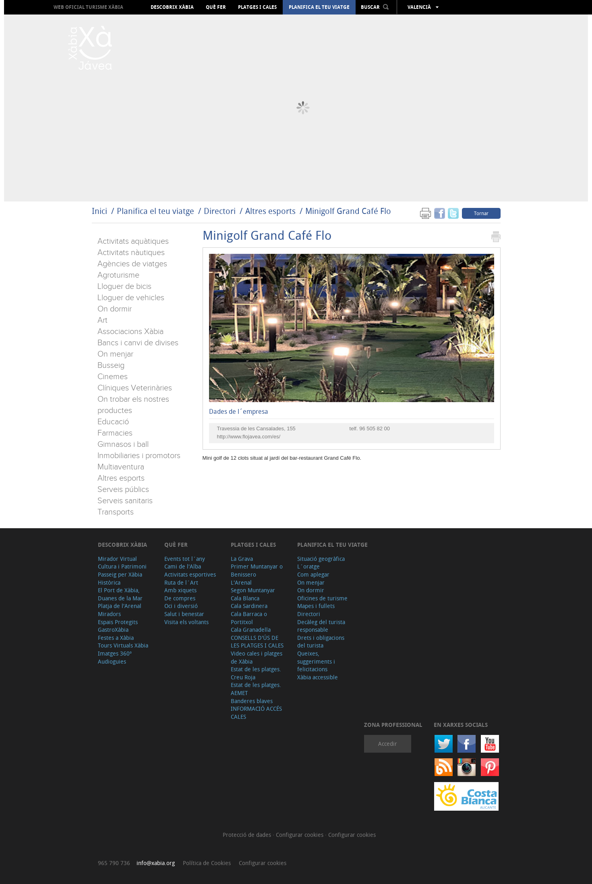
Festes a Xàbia (116, 637)
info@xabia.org (156, 863)
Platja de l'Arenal (119, 606)
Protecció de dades (248, 834)
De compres (179, 598)
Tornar (481, 213)
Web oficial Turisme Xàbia (88, 7)
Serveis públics (123, 489)
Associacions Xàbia (130, 331)
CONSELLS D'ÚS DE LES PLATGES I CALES (257, 642)
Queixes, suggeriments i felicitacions (316, 661)
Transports (115, 512)
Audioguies (112, 661)
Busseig (110, 365)
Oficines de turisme (322, 598)
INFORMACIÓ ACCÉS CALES (256, 712)
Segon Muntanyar (253, 590)
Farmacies (114, 433)
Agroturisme (118, 275)
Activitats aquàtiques (133, 241)
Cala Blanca (245, 598)
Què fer (216, 7)
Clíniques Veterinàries (134, 388)
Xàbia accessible (317, 677)
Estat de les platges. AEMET (256, 689)
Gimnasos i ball (123, 444)
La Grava (242, 558)
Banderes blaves (252, 701)
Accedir (387, 743)
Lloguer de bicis (124, 286)
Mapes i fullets (316, 606)
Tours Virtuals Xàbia (123, 645)
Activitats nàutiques (131, 252)
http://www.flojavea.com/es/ (249, 437)
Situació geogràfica (321, 558)
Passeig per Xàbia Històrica (120, 578)
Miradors (109, 614)
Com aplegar (313, 574)
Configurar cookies (300, 834)
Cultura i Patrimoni (122, 566)
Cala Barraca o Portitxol (249, 618)
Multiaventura (120, 467)
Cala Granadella (251, 629)
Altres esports (270, 210)
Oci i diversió (181, 606)
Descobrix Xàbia (172, 7)
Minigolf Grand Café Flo (348, 210)
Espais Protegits (118, 622)
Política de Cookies (207, 863)
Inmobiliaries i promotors (138, 456)
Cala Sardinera (249, 606)
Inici (99, 210)
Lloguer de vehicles (130, 298)
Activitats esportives (190, 574)
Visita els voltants (186, 622)
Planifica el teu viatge (319, 7)
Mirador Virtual (117, 558)
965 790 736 (114, 863)
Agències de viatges (132, 264)
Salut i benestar (184, 614)
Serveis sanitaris (125, 501)
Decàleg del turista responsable (321, 626)
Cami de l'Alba (182, 566)
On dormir (114, 309)
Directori (221, 210)
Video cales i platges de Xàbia (256, 657)
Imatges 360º (115, 653)
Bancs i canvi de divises (137, 343)
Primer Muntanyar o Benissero (257, 570)
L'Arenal (241, 582)
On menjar (115, 354)
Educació (113, 422)
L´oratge (308, 566)
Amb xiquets (180, 590)
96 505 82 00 (374, 428)
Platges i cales (257, 7)
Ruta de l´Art (181, 582)
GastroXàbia (113, 629)
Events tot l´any (184, 558)
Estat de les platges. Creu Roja (256, 673)
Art (102, 320)
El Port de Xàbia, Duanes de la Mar (120, 594)
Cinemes (112, 377)
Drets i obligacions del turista (320, 642)
